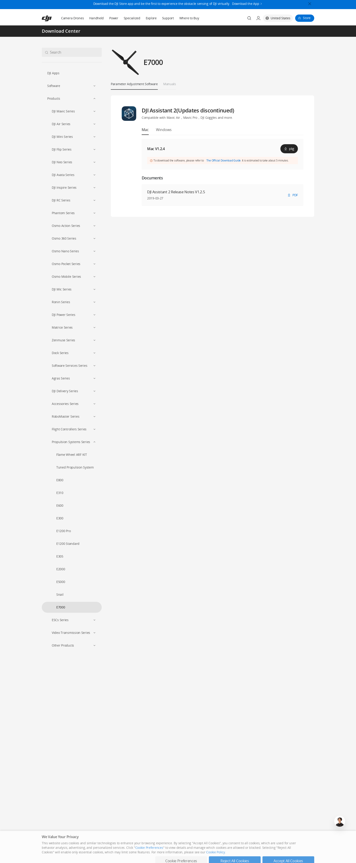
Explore (151, 18)
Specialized (132, 18)
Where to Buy (189, 18)
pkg (289, 148)
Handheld (96, 18)
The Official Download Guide (223, 160)
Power (113, 18)
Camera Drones (72, 18)
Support (168, 18)
